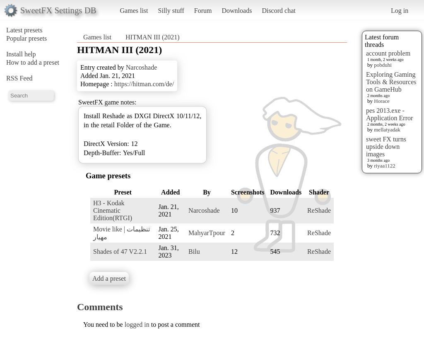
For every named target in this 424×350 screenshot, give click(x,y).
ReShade (319, 210)
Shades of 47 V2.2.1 (120, 251)
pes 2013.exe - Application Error (389, 114)
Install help (21, 54)
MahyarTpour (206, 232)
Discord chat (278, 10)
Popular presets (26, 38)
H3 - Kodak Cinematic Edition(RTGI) (112, 210)
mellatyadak (387, 129)
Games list (134, 10)
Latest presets (24, 30)
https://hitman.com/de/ (144, 84)
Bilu (194, 251)
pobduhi (383, 65)
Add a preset (109, 278)
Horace (382, 101)
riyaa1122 (384, 166)
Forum (203, 10)
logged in (137, 324)
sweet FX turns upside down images (386, 147)
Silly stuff (171, 10)
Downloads (237, 10)
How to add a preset (32, 62)
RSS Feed (19, 78)
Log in (399, 10)
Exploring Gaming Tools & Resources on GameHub (391, 82)
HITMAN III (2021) (152, 37)
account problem (388, 53)
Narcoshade (141, 67)
